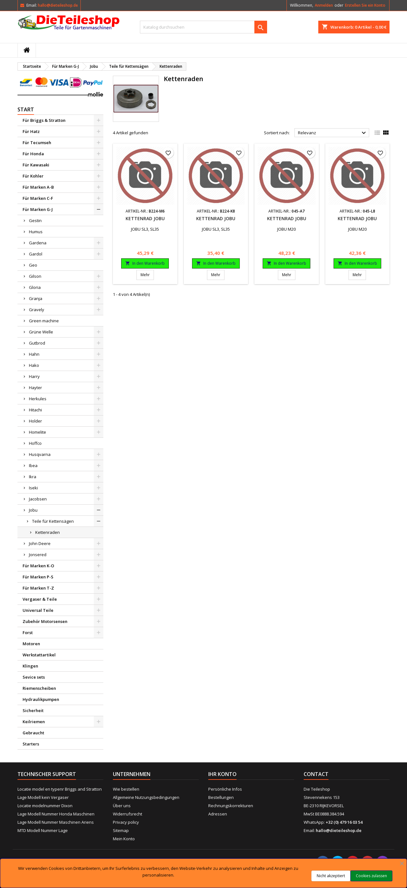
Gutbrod (37, 343)
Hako (34, 365)
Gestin (35, 220)
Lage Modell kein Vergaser (43, 797)
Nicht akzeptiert (331, 875)
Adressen (217, 814)
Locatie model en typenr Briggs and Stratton (59, 789)
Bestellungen (221, 797)
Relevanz (333, 133)
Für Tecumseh (37, 142)
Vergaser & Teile (40, 599)
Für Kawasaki (36, 165)
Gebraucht (33, 733)
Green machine (44, 321)
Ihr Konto (222, 774)
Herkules (37, 399)
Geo (33, 265)
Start (25, 109)
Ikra (32, 476)
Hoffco (35, 443)
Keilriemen (34, 721)
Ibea (33, 465)
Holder (35, 421)
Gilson (35, 276)
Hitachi (35, 410)
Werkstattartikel (39, 655)
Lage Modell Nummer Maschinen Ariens (55, 822)
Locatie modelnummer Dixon (44, 805)
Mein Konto (124, 839)
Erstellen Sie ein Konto (365, 5)
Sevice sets (34, 677)
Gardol (35, 254)
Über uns (122, 805)
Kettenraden (47, 532)
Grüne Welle (41, 332)
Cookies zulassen (371, 875)
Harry (34, 376)
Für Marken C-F (38, 198)
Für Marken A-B (38, 187)
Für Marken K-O (38, 566)
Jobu (33, 510)
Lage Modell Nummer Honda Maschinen (55, 814)
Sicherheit (33, 710)
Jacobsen (38, 499)
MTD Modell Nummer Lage (42, 830)
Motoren (31, 644)
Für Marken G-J (38, 209)
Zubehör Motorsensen (45, 621)
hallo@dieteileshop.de (58, 5)
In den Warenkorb (145, 263)
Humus (36, 231)
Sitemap (121, 830)
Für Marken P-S (38, 577)
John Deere (40, 543)
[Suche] (203, 27)
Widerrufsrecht (127, 814)
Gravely (36, 309)
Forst (28, 632)
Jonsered (37, 554)
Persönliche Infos (225, 789)
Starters (31, 744)
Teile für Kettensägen (53, 521)
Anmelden (324, 5)
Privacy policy (126, 822)
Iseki (33, 488)
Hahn (34, 354)
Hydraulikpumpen (41, 699)
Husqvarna (40, 454)
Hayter (35, 387)
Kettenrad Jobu (145, 218)
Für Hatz (31, 131)
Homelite (37, 432)
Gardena (37, 243)
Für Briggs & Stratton (44, 120)
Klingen (30, 666)
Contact (316, 774)
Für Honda (33, 154)
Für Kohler (33, 176)
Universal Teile (38, 610)
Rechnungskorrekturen (230, 805)
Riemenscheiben (39, 688)
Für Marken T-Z (38, 588)
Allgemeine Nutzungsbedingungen (146, 797)
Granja (35, 298)
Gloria (35, 287)
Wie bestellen (126, 789)
